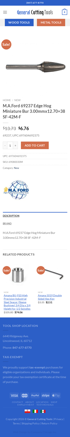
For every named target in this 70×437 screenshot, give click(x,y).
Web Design (20, 432)
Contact (17, 402)
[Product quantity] (10, 145)
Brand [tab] (7, 223)
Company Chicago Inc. (44, 432)
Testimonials (45, 404)
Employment (25, 404)
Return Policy (49, 423)
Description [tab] (11, 215)
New (17, 100)
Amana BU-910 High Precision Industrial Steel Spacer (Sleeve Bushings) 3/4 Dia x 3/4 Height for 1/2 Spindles (17, 302)
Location (42, 402)
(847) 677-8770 (34, 2)
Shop (54, 402)
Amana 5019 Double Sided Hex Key (50, 297)
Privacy (58, 419)
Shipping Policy (31, 423)
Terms (16, 423)
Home (7, 100)
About (29, 402)
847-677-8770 (22, 347)
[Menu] (5, 12)
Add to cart (35, 145)
